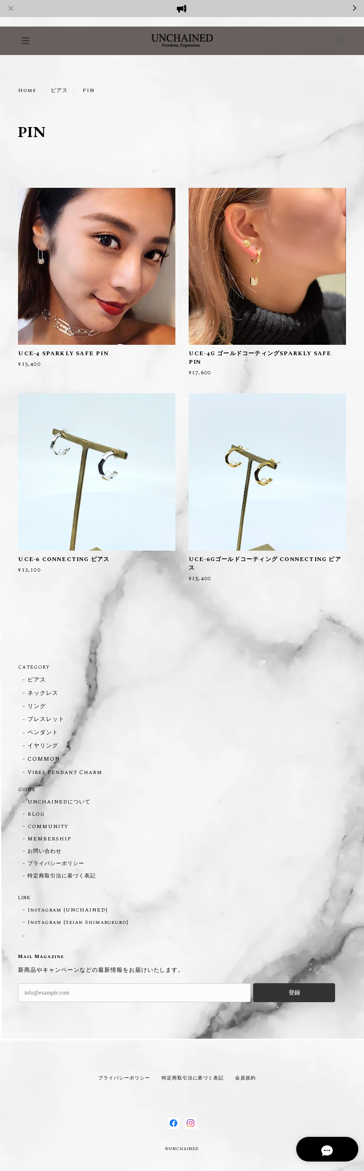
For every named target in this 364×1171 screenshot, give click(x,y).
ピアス (59, 90)
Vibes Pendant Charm (64, 773)
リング (36, 707)
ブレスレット (45, 720)
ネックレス (42, 694)
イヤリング (42, 746)
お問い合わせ (44, 851)
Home (27, 90)
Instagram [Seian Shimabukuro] (77, 922)
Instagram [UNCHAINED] (67, 910)
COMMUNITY (47, 826)
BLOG (36, 814)
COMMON (43, 760)
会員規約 (245, 1077)
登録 (294, 992)
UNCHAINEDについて (58, 802)
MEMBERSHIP (49, 839)
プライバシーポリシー (55, 863)
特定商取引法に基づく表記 (61, 876)
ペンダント (42, 733)
